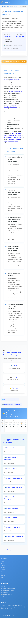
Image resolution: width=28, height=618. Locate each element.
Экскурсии (3, 575)
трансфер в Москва (14, 139)
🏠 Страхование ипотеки (6, 594)
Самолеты (9, 6)
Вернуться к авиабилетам (14, 550)
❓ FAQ (2, 596)
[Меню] (26, 2)
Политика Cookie (4, 592)
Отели (2, 571)
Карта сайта (3, 586)
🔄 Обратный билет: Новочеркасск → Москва (14, 61)
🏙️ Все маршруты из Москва (9, 399)
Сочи (11, 107)
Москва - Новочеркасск (15, 91)
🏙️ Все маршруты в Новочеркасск (11, 404)
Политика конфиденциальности (8, 588)
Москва (15, 6)
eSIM (2, 577)
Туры (2, 573)
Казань (15, 107)
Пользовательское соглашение (7, 590)
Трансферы (3, 569)
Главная (3, 6)
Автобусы (3, 567)
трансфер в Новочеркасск (11, 141)
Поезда (2, 563)
